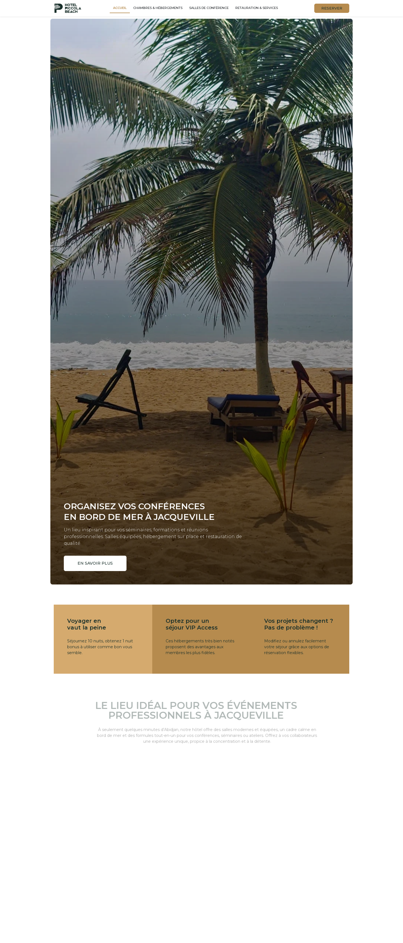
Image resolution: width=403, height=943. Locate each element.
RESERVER (331, 8)
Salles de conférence (209, 8)
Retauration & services (256, 8)
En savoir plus (95, 563)
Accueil (119, 8)
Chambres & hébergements (157, 8)
